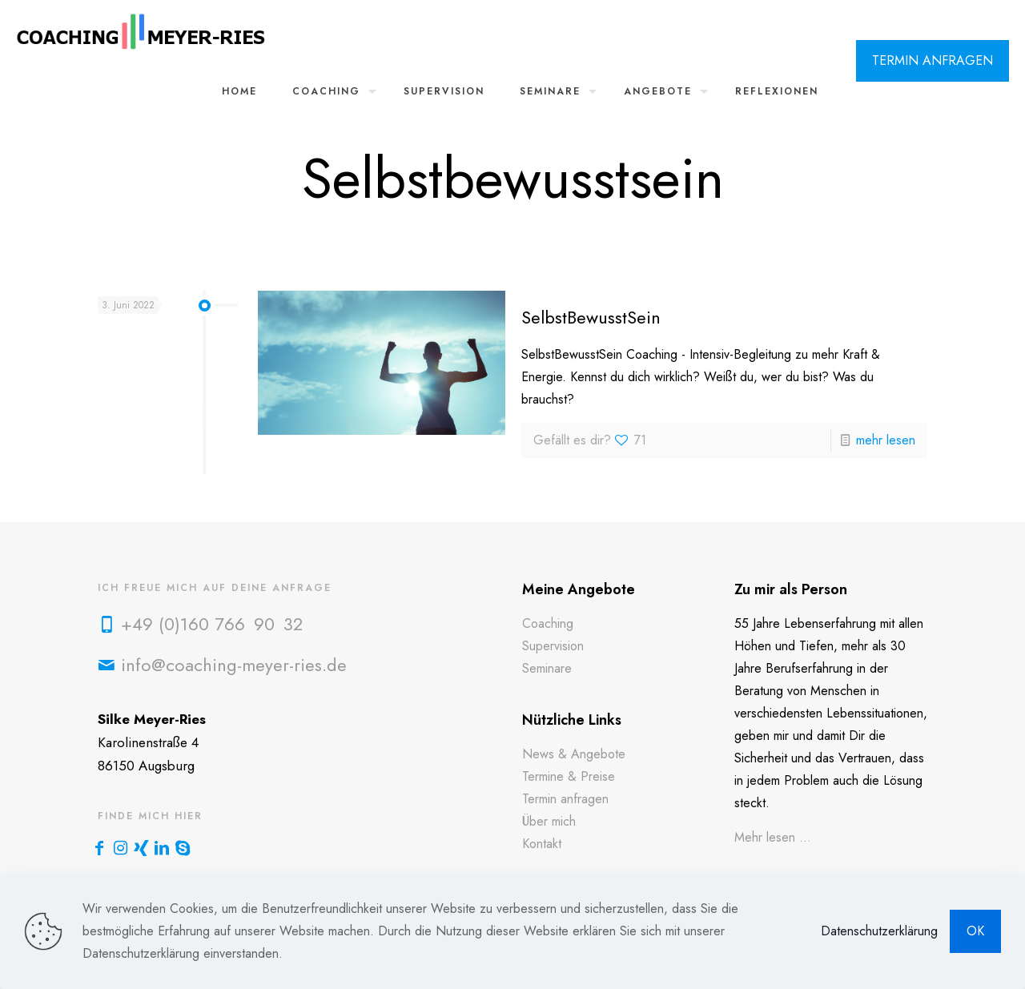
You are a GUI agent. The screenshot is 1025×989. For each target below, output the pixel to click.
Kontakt (541, 843)
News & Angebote (573, 754)
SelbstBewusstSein (591, 317)
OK (975, 931)
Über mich (549, 821)
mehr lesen (885, 440)
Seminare (547, 668)
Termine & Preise (568, 776)
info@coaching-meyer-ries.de (234, 664)
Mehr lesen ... (772, 837)
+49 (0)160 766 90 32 (212, 624)
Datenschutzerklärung (879, 931)
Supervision (553, 646)
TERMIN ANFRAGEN (932, 60)
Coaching (547, 623)
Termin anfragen (565, 799)
